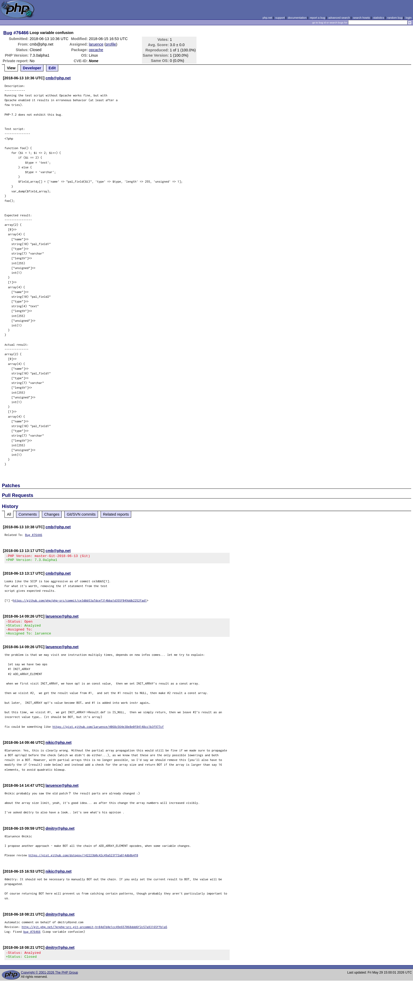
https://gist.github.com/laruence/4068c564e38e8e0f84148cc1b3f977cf (108, 731)
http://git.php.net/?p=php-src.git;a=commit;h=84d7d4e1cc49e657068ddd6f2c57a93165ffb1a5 (94, 931)
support (280, 17)
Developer (32, 68)
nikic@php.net (59, 747)
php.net (267, 17)
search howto (361, 17)
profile (111, 44)
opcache (96, 50)
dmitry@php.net (60, 833)
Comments (27, 514)
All (9, 514)
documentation (297, 17)
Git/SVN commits (81, 514)
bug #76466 (32, 936)
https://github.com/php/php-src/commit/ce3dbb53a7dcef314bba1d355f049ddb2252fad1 (80, 602)
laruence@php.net (62, 618)
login (409, 17)
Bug (7, 32)
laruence (96, 44)
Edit (52, 68)
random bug (394, 17)
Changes (52, 514)
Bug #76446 (33, 534)
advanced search (339, 17)
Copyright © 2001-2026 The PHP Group (49, 979)
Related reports (116, 514)
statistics (378, 17)
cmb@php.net (58, 78)
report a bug (317, 17)
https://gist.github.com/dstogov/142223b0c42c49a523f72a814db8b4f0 (83, 860)
